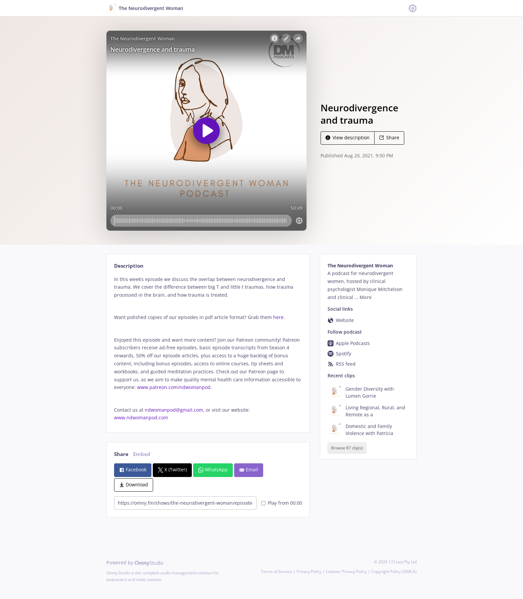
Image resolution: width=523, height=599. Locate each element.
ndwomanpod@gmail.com (174, 410)
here (278, 317)
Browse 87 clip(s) (347, 448)
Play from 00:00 (281, 503)
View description (348, 137)
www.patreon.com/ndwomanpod (173, 387)
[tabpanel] (208, 348)
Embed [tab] (141, 454)
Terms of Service (276, 571)
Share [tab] (121, 454)
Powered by (134, 562)
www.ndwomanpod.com (141, 417)
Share (389, 137)
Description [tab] (128, 265)
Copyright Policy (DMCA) (394, 571)
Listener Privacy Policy (346, 571)
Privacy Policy (309, 571)
